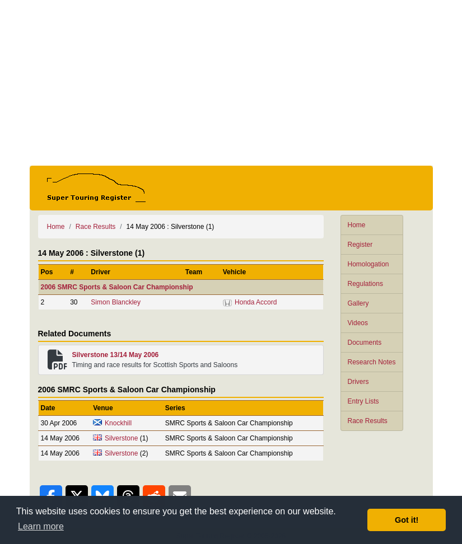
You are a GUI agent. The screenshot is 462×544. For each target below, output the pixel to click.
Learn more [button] (41, 526)
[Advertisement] (231, 82)
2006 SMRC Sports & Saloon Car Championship (117, 287)
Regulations (365, 284)
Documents (365, 342)
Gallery (358, 303)
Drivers (358, 382)
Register (360, 244)
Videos (358, 323)
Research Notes (372, 362)
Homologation (368, 264)
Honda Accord (256, 302)
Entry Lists (363, 401)
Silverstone (121, 438)
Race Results (368, 421)
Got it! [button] (406, 519)
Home (357, 225)
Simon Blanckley (116, 302)
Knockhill (118, 423)
